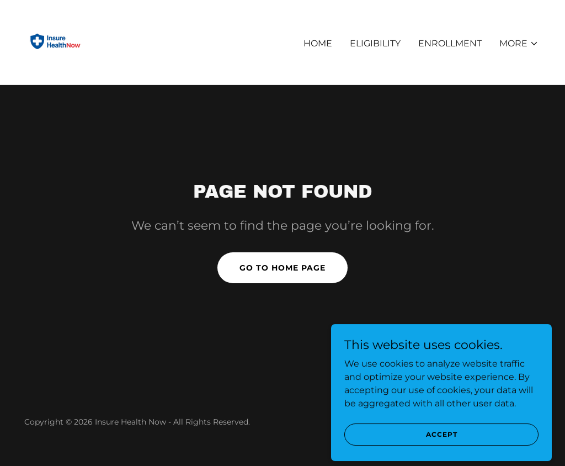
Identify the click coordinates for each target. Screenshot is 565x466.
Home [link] (317, 43)
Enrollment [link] (450, 43)
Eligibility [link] (375, 43)
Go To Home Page (282, 268)
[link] (55, 41)
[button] (519, 43)
